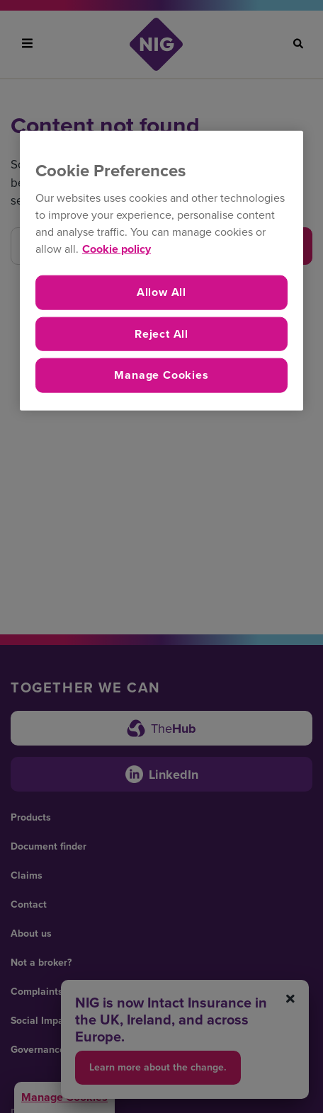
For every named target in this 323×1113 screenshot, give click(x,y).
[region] (161, 270)
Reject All (161, 333)
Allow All (161, 292)
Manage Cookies (161, 375)
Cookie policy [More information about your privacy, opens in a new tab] (116, 249)
